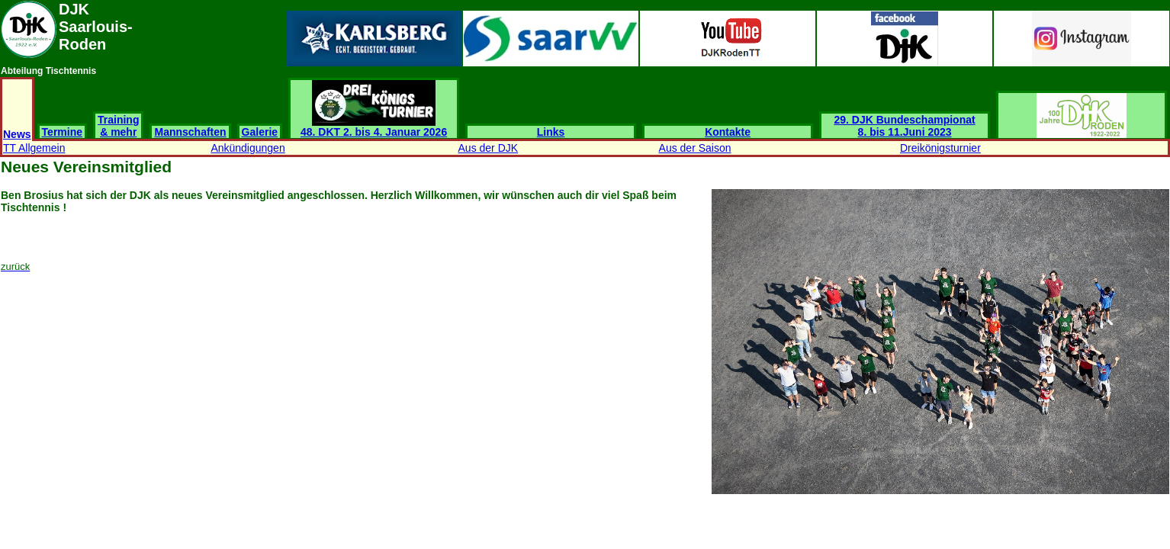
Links (551, 132)
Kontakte (728, 132)
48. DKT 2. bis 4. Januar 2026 (374, 127)
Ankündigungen (247, 148)
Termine (62, 132)
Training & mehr (118, 126)
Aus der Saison (695, 148)
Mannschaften (190, 132)
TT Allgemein (34, 148)
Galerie (260, 132)
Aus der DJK (488, 148)
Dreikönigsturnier (940, 148)
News (17, 134)
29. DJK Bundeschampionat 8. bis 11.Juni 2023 (905, 126)
